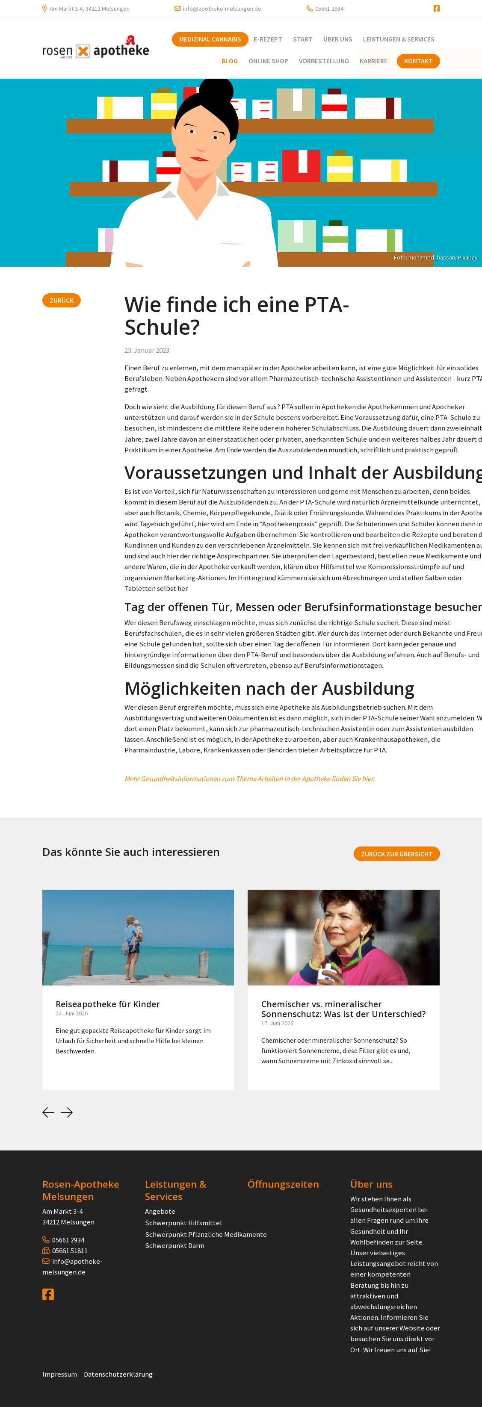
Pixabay (468, 256)
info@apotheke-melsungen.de (222, 8)
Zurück (62, 299)
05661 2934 (329, 8)
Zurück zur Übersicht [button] (397, 853)
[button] (48, 1112)
